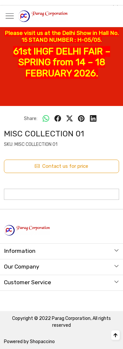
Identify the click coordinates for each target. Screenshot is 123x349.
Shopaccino (42, 341)
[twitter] (69, 118)
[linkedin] (93, 118)
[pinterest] (81, 118)
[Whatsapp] (46, 118)
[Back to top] (115, 335)
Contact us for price (61, 166)
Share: (30, 118)
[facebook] (58, 118)
